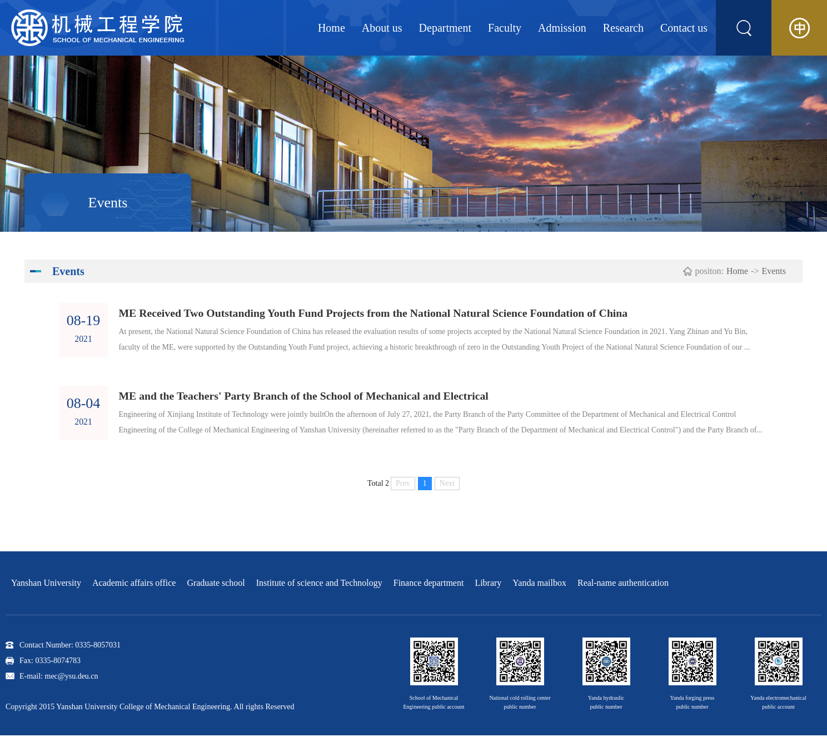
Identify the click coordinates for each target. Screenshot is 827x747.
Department (445, 28)
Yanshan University (46, 594)
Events (773, 271)
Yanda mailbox (539, 594)
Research (623, 28)
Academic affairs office (134, 594)
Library (488, 594)
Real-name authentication (623, 594)
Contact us (684, 28)
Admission (562, 28)
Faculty (504, 28)
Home (331, 28)
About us (382, 28)
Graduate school (216, 594)
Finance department (428, 594)
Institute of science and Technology (319, 594)
